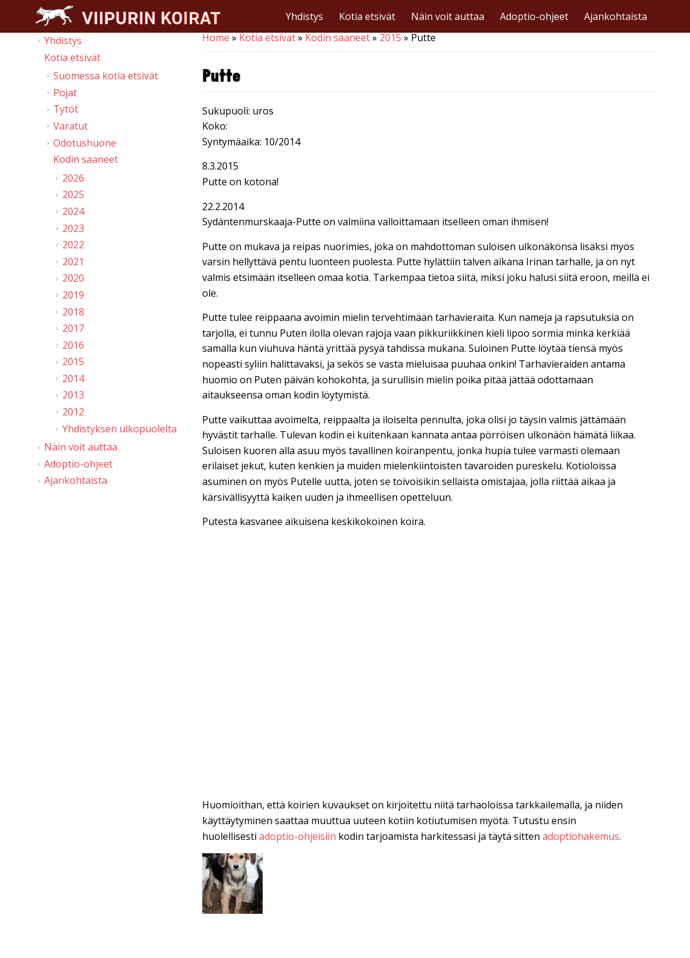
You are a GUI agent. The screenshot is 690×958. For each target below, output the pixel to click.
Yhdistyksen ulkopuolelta (119, 428)
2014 (73, 378)
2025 (73, 194)
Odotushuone (84, 143)
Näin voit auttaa (447, 16)
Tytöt (65, 109)
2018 (73, 312)
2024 (73, 211)
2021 (73, 261)
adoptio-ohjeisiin (297, 836)
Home (215, 37)
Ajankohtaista (615, 16)
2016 (73, 345)
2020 (73, 278)
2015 (390, 37)
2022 (73, 244)
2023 (73, 228)
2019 (73, 295)
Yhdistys (304, 16)
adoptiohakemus (580, 836)
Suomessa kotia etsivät (105, 75)
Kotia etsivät (367, 16)
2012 (73, 411)
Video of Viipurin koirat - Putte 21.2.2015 (428, 666)
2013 (73, 394)
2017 (73, 328)
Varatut (70, 126)
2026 (73, 178)
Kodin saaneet (337, 37)
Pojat (65, 92)
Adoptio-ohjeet (534, 16)
